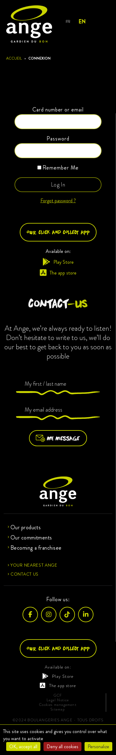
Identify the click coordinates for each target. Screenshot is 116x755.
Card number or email (57, 110)
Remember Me (58, 168)
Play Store (58, 262)
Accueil (14, 58)
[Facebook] (30, 614)
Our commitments (31, 538)
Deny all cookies (62, 746)
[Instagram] (48, 614)
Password (58, 139)
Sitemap (58, 709)
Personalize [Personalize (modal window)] (98, 746)
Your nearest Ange (33, 565)
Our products (25, 527)
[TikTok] (67, 614)
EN (81, 22)
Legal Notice (58, 700)
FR (68, 21)
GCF (58, 695)
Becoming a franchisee (35, 548)
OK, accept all (23, 746)
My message (58, 438)
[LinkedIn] (85, 614)
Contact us (24, 574)
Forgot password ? (58, 200)
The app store (58, 273)
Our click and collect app (58, 232)
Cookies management (58, 705)
